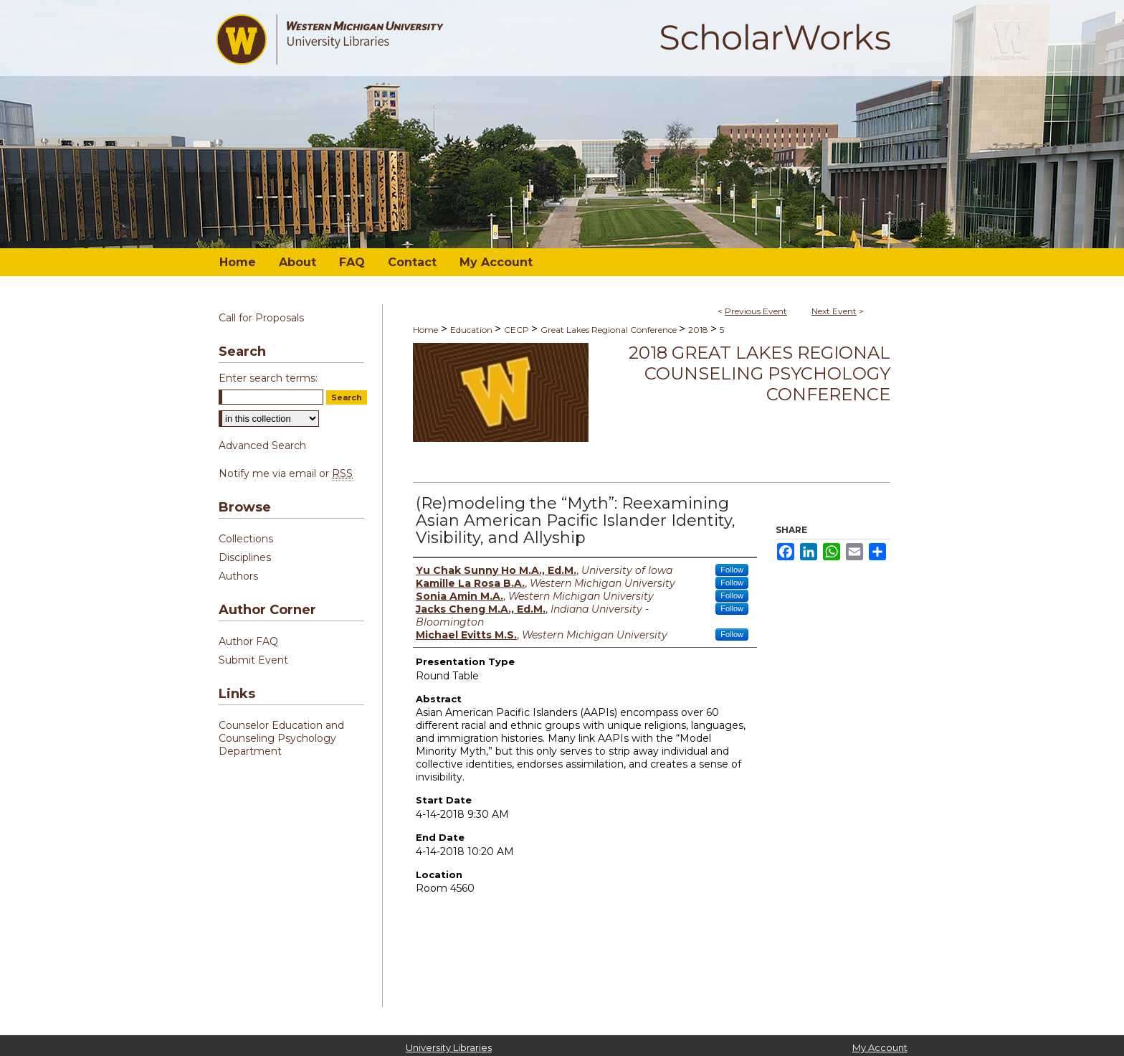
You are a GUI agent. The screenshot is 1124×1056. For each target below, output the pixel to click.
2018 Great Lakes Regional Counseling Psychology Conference (759, 373)
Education (472, 329)
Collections (246, 538)
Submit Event (253, 660)
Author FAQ (248, 641)
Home (425, 329)
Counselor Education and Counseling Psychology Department (281, 738)
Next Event (834, 311)
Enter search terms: (268, 378)
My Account (880, 1047)
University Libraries (449, 1047)
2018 (699, 329)
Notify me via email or (286, 473)
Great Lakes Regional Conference (609, 329)
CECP (517, 329)
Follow (731, 569)
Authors (238, 576)
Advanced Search (262, 445)
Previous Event (756, 311)
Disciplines (245, 557)
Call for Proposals (261, 317)
